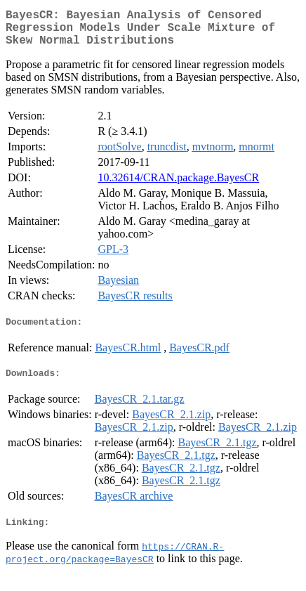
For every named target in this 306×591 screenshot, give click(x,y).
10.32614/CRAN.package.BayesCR (178, 186)
